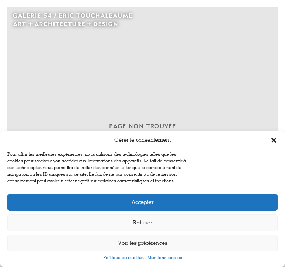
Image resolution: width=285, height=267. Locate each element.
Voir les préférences (142, 243)
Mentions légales (164, 258)
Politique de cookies (123, 258)
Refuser (142, 222)
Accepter (142, 202)
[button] (274, 140)
